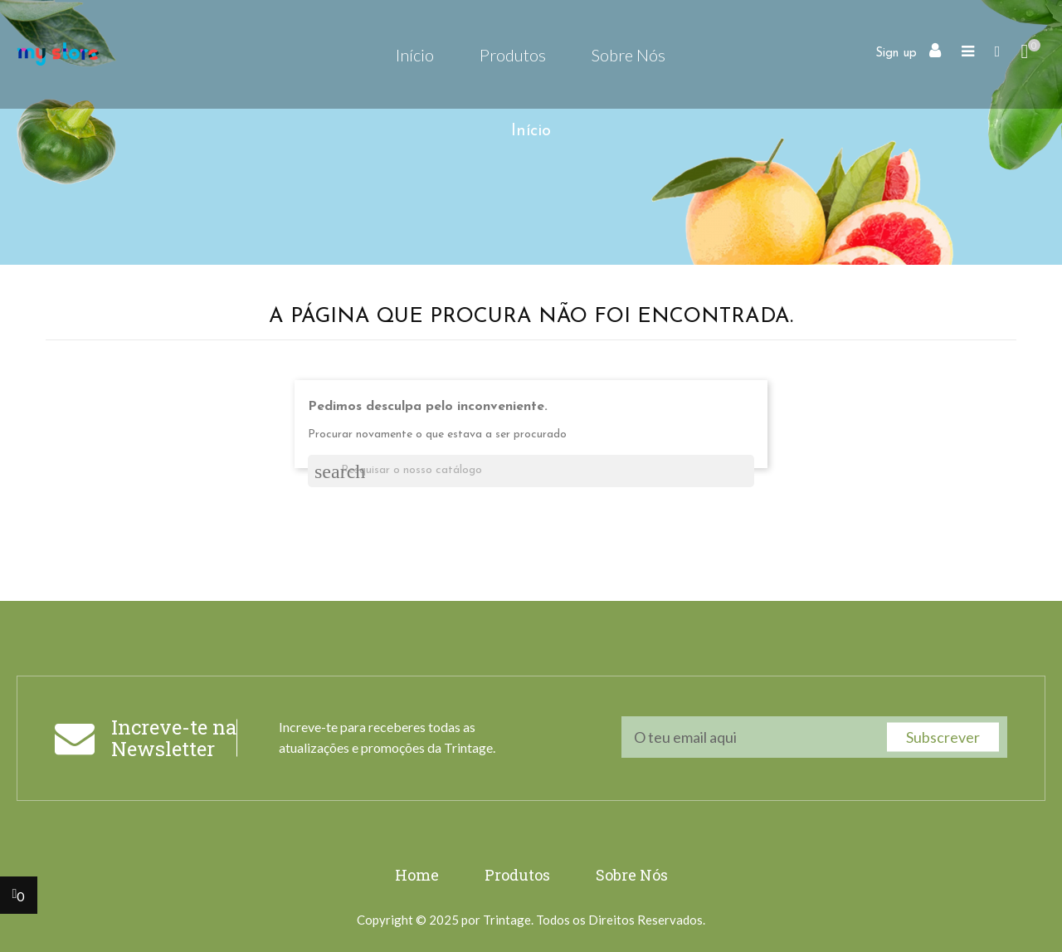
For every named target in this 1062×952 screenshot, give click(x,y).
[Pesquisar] (531, 471)
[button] (998, 54)
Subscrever (943, 737)
